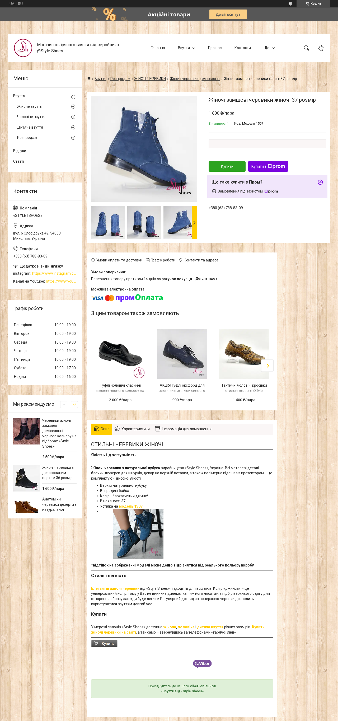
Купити (227, 166)
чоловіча (186, 627)
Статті (18, 161)
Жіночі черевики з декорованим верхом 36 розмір (58, 472)
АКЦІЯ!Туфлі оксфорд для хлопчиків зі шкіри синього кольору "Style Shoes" (182, 390)
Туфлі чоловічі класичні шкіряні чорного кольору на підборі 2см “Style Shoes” (120, 390)
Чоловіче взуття (31, 117)
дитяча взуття (210, 627)
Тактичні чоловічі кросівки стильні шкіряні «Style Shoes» (244, 390)
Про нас (215, 48)
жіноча (169, 627)
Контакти (242, 48)
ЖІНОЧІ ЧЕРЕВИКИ (150, 79)
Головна (158, 48)
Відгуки (19, 151)
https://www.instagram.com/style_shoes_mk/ (54, 273)
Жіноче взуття (29, 106)
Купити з (268, 166)
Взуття (184, 48)
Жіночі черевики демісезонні (195, 79)
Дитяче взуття (30, 127)
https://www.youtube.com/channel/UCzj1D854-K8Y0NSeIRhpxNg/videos (61, 281)
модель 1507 (131, 506)
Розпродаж (120, 79)
